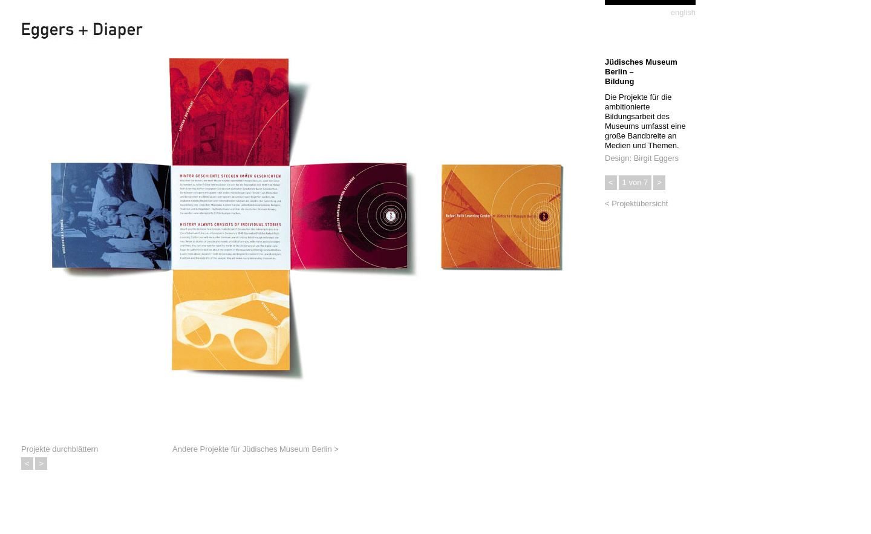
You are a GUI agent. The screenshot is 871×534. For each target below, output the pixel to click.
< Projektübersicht (636, 203)
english (683, 12)
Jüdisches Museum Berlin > (291, 449)
